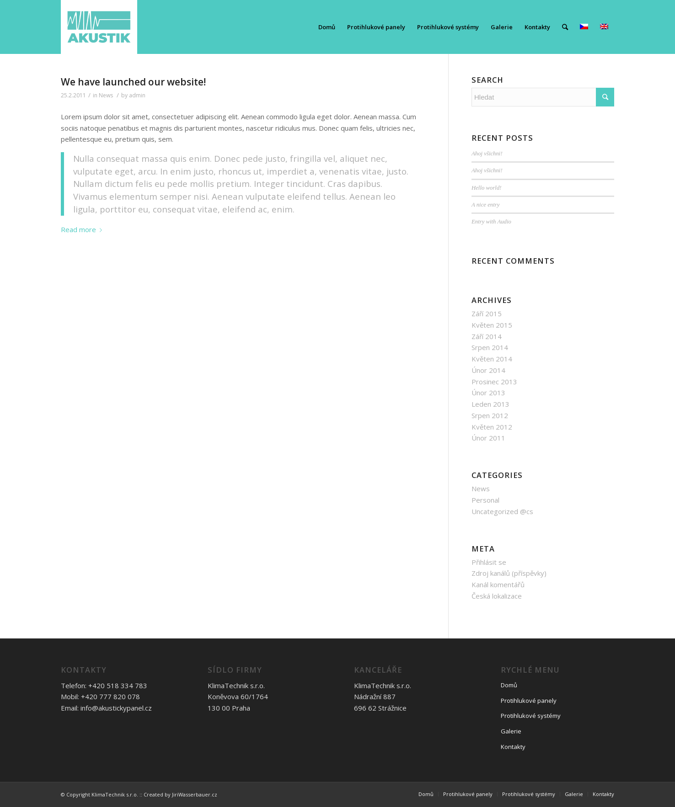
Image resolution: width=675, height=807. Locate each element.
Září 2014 (486, 336)
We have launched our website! (133, 81)
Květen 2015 (491, 324)
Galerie (511, 731)
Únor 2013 (488, 392)
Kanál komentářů (498, 584)
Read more (83, 229)
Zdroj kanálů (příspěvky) (508, 573)
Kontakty (513, 747)
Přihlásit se (488, 562)
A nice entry (485, 205)
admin (137, 95)
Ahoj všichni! (487, 153)
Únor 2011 (488, 437)
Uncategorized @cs (502, 511)
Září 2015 (486, 313)
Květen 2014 (491, 358)
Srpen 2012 (489, 415)
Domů (509, 685)
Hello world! (486, 188)
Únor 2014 (488, 370)
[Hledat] (565, 27)
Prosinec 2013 (494, 381)
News (106, 95)
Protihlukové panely (529, 700)
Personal (485, 499)
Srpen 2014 (489, 347)
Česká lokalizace (496, 595)
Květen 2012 (491, 426)
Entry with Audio (491, 221)
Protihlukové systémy (531, 715)
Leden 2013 (490, 404)
